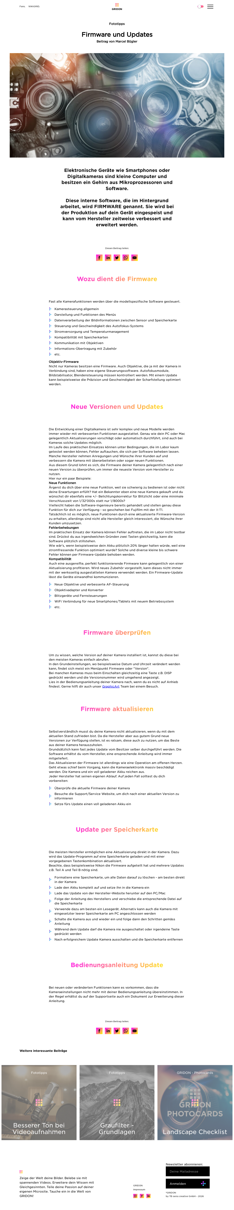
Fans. (22, 6)
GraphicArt (111, 686)
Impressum (139, 1189)
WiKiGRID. (34, 6)
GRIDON (138, 1185)
